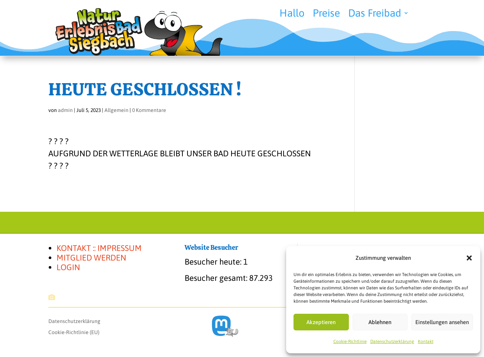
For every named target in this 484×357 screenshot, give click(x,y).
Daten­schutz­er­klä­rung (392, 341)
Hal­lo (292, 14)
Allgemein (116, 110)
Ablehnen (379, 322)
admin (65, 110)
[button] (469, 258)
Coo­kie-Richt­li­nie (350, 341)
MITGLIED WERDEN (91, 257)
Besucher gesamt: (217, 278)
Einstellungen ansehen (442, 322)
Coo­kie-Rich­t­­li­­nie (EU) (73, 332)
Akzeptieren (321, 322)
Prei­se (326, 14)
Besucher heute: (214, 261)
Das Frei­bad (374, 14)
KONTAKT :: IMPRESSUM (99, 248)
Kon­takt (425, 341)
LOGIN (68, 267)
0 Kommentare (149, 110)
